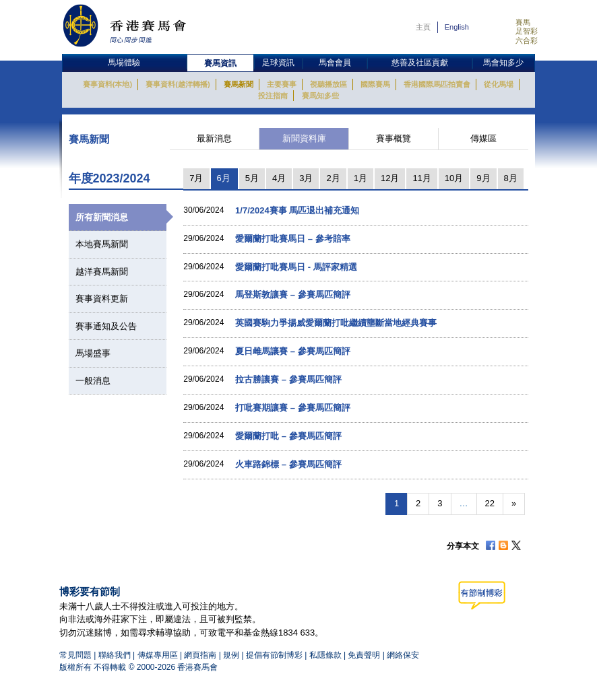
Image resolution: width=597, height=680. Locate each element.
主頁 (423, 27)
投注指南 (273, 96)
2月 (333, 178)
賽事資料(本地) (107, 84)
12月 (390, 178)
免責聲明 (364, 655)
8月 (510, 178)
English (457, 27)
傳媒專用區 (157, 655)
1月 (360, 178)
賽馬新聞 (238, 84)
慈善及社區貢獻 (419, 62)
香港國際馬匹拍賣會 (437, 84)
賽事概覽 (393, 138)
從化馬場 (498, 84)
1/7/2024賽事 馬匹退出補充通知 (297, 210)
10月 (454, 178)
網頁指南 (200, 655)
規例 (232, 655)
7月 (196, 178)
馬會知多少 (503, 62)
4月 (279, 178)
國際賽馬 (375, 84)
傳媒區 (483, 138)
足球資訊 (278, 62)
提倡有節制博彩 (274, 655)
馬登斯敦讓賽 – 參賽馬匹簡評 (292, 295)
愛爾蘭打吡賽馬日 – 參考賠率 (292, 239)
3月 (306, 178)
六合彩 (526, 40)
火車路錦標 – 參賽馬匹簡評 (288, 464)
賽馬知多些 (320, 96)
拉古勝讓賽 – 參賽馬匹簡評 (288, 379)
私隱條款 (325, 655)
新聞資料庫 (304, 138)
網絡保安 (403, 655)
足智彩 (526, 31)
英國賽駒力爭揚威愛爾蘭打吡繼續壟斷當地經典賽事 (336, 323)
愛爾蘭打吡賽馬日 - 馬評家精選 (296, 267)
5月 (252, 178)
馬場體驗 (124, 62)
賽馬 (522, 22)
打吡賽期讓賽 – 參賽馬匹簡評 (292, 408)
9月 (483, 178)
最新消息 (214, 138)
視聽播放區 (328, 84)
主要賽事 (281, 84)
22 (490, 503)
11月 (421, 178)
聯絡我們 (114, 655)
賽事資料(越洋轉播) (178, 84)
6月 (223, 178)
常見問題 (75, 655)
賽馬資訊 (220, 63)
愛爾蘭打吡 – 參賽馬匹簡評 (288, 436)
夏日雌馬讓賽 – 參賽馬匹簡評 (292, 351)
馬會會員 (335, 62)
